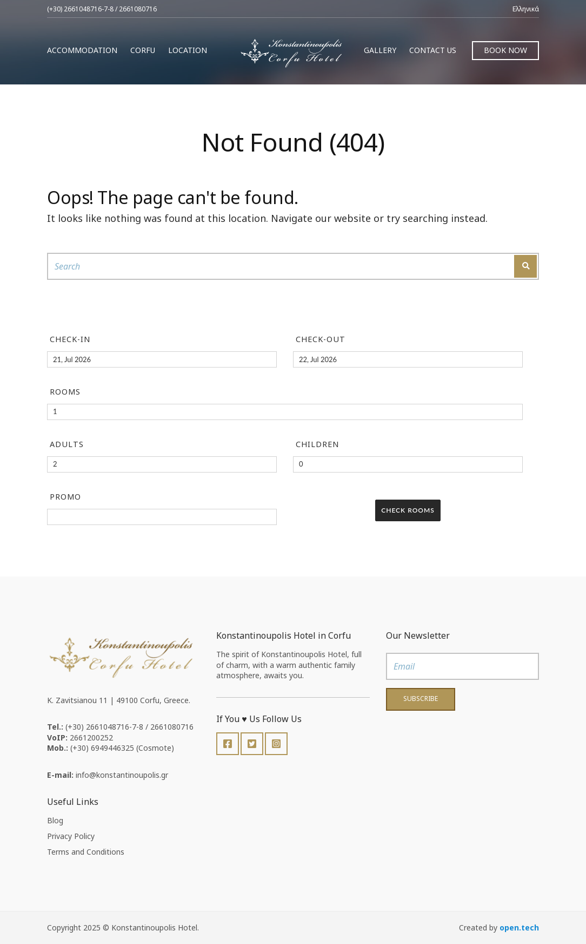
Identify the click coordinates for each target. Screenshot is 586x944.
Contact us (432, 50)
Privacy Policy (71, 836)
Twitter (252, 743)
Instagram (276, 743)
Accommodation (82, 50)
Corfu (142, 50)
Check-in (70, 339)
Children (317, 444)
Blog (55, 820)
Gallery (380, 50)
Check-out (320, 339)
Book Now (505, 50)
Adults (67, 444)
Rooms (65, 391)
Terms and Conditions (85, 852)
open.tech (519, 927)
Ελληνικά (525, 9)
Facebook (227, 743)
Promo (65, 496)
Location (187, 50)
